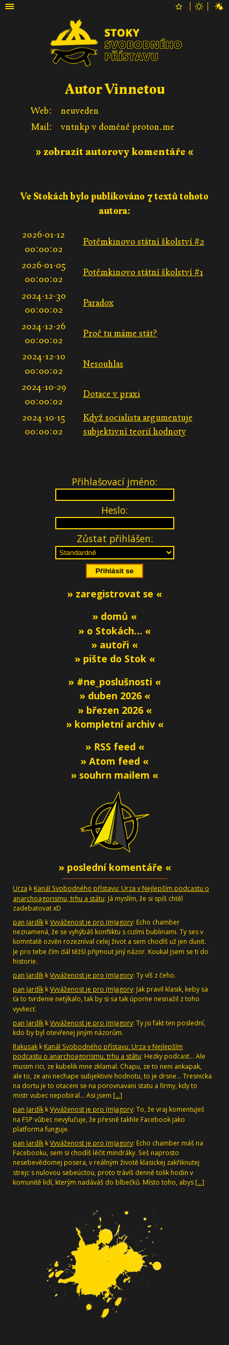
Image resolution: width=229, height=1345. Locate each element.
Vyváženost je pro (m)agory (91, 922)
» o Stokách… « (114, 630)
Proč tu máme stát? (120, 333)
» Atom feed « (114, 761)
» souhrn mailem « (114, 774)
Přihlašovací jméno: (114, 481)
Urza (20, 888)
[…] (117, 1095)
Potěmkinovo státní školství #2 (143, 241)
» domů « (114, 616)
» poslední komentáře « (114, 867)
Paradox (98, 302)
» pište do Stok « (115, 658)
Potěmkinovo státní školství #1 (143, 272)
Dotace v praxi (111, 394)
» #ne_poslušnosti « (114, 681)
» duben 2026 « (114, 695)
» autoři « (114, 644)
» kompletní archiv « (115, 724)
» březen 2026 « (115, 710)
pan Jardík (28, 922)
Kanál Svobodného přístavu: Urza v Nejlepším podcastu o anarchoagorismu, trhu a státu (98, 1051)
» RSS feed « (114, 746)
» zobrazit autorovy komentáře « (114, 151)
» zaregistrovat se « (114, 593)
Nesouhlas (103, 363)
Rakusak (25, 1046)
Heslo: (114, 510)
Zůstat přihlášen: (115, 538)
